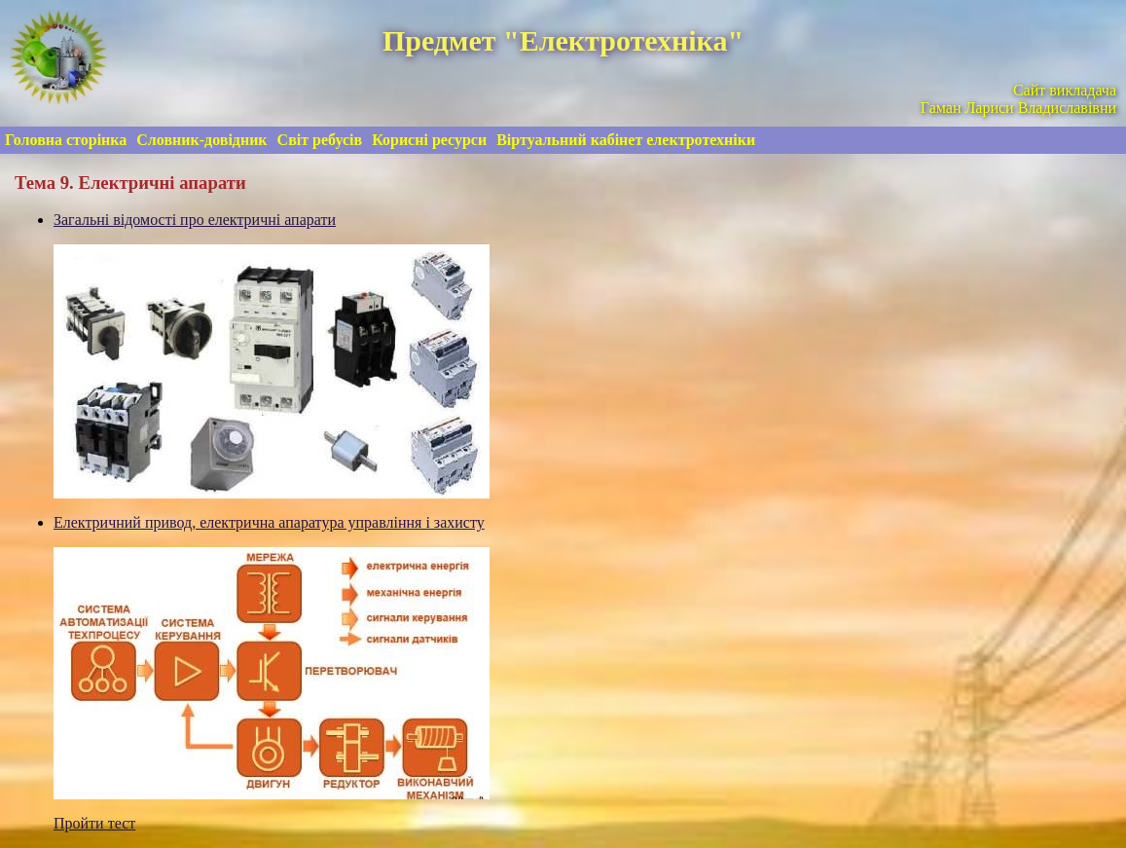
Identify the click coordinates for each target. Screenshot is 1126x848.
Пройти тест (94, 823)
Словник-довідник (201, 139)
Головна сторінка (66, 139)
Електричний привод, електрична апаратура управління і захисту (269, 522)
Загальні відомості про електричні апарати (195, 219)
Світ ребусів (320, 139)
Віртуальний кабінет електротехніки (625, 139)
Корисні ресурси (429, 139)
